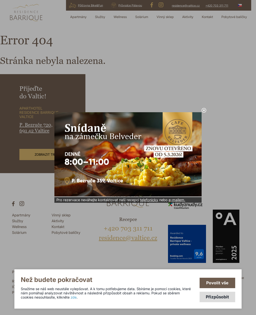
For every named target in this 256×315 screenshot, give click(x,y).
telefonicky (149, 200)
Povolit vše (217, 282)
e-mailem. (177, 200)
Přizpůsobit (217, 296)
